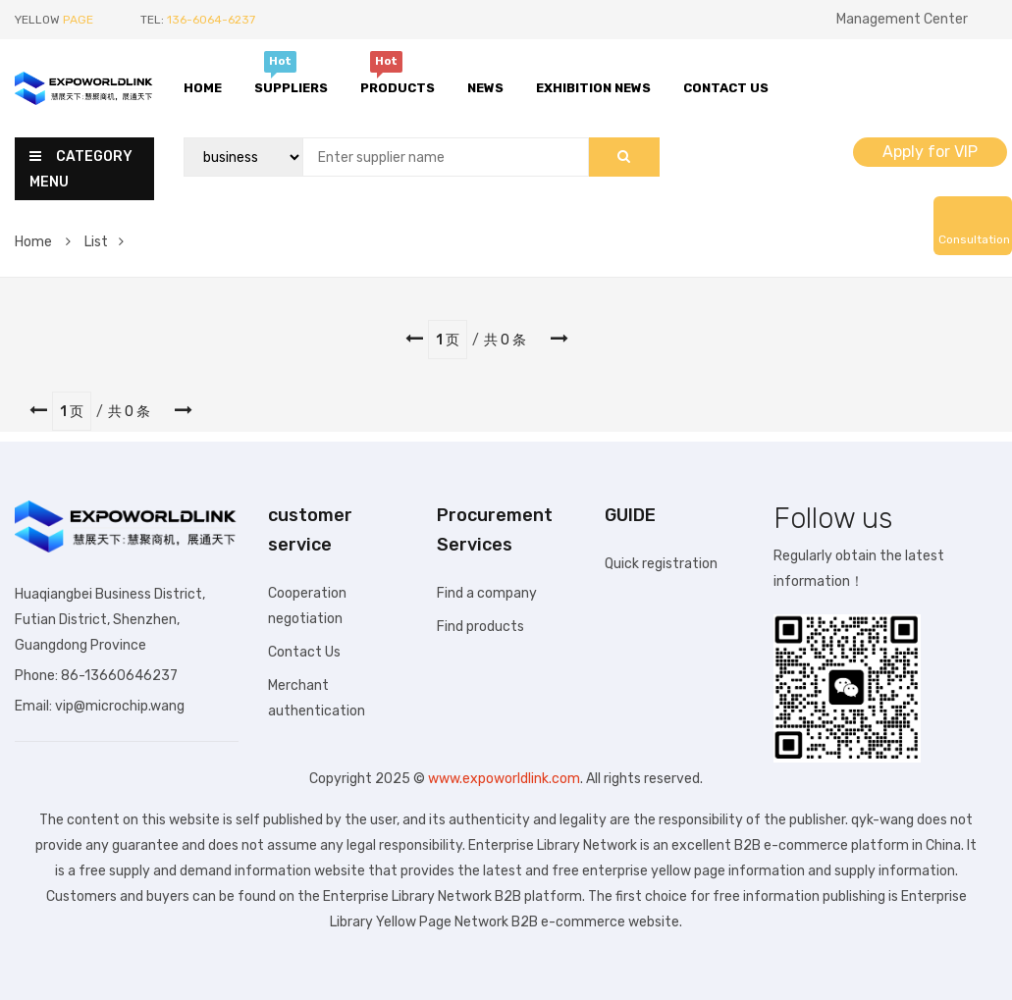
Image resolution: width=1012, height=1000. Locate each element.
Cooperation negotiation (307, 606)
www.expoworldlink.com (504, 778)
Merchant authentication (316, 698)
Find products (480, 626)
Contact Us (726, 87)
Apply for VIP (930, 151)
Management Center (902, 19)
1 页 (447, 340)
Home (203, 87)
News (485, 87)
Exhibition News (593, 87)
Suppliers (291, 85)
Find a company (487, 593)
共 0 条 (505, 340)
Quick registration (661, 563)
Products (397, 85)
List (104, 242)
